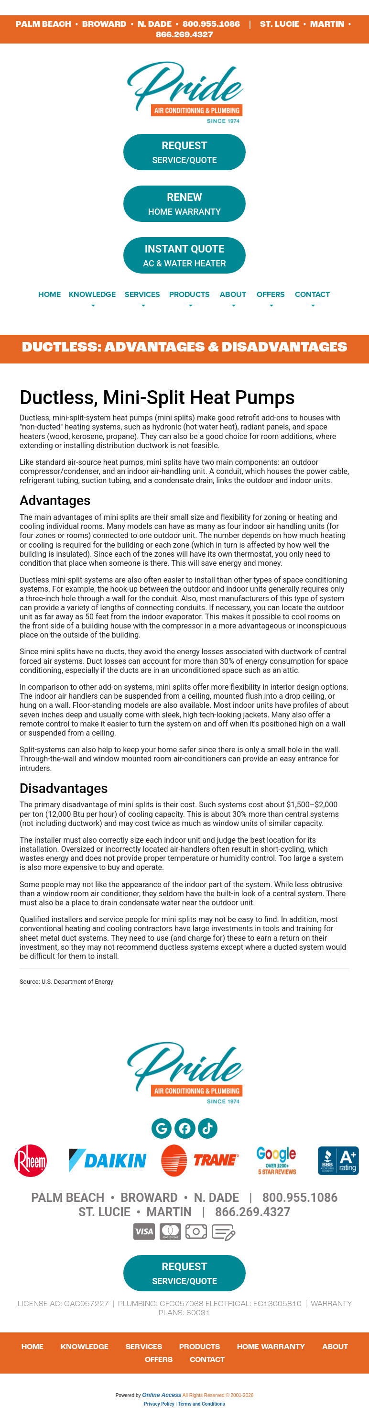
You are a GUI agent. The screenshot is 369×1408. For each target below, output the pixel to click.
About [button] (233, 294)
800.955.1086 (211, 24)
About (335, 1347)
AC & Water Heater (184, 254)
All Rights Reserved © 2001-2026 (218, 1395)
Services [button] (142, 294)
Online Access (161, 1395)
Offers (159, 1359)
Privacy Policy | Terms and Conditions (184, 1404)
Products (199, 1347)
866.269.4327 (184, 34)
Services (144, 1347)
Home (49, 294)
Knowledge (85, 1347)
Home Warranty (184, 203)
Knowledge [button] (92, 294)
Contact (207, 1359)
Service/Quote (184, 151)
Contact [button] (312, 294)
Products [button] (189, 294)
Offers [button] (271, 294)
